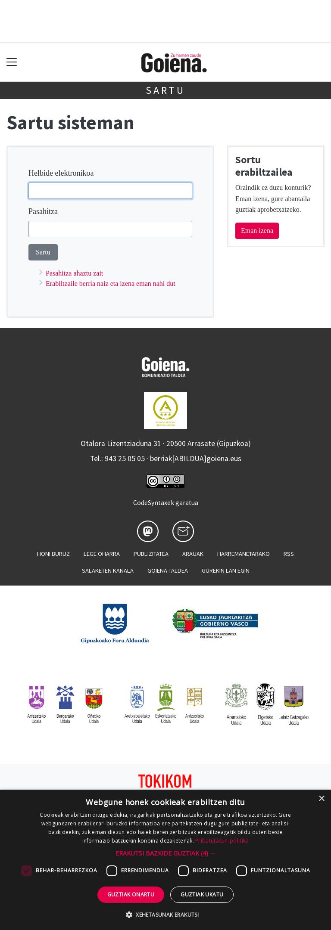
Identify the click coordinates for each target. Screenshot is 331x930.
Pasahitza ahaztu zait (74, 273)
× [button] (321, 799)
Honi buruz (53, 554)
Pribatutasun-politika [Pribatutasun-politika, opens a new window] (222, 840)
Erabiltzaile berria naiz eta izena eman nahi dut (110, 283)
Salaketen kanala (108, 570)
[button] (166, 853)
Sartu (165, 90)
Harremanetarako (243, 554)
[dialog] (165, 860)
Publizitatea (151, 554)
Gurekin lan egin (226, 570)
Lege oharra (102, 554)
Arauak (192, 554)
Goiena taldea (167, 570)
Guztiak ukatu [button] (202, 894)
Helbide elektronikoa (61, 173)
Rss (289, 554)
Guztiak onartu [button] (131, 894)
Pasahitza (43, 211)
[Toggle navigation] (12, 62)
